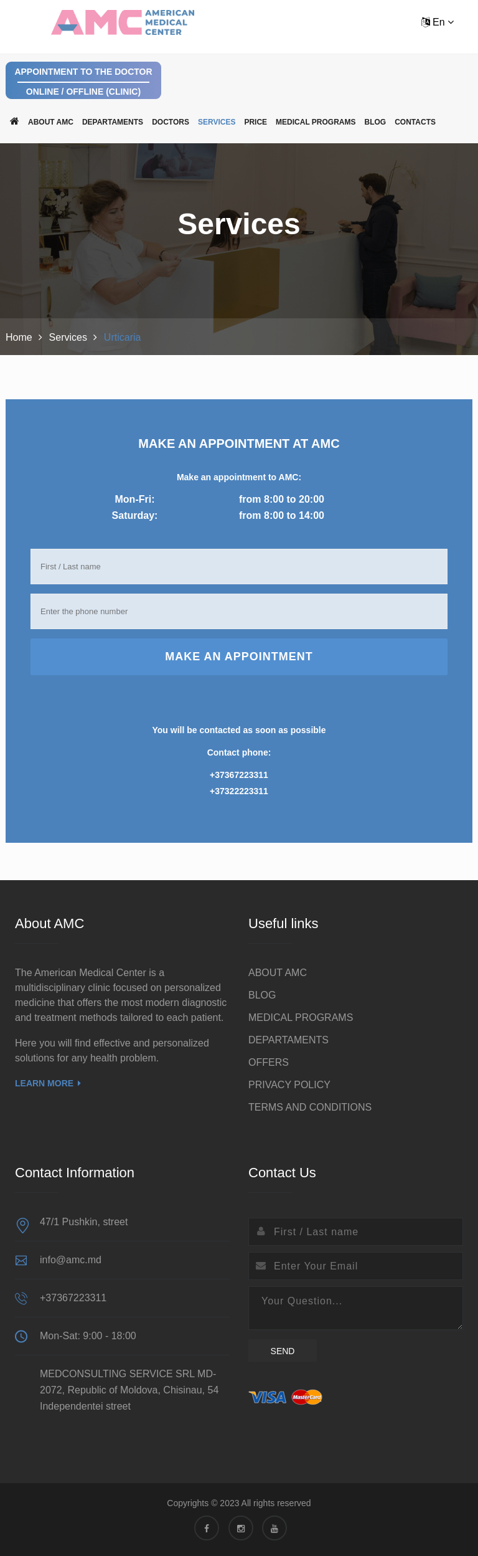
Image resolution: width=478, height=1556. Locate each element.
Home (19, 337)
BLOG (376, 122)
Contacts (415, 122)
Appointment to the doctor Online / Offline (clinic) (83, 82)
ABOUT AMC (50, 122)
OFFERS (268, 1062)
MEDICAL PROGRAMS (315, 122)
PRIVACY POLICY (289, 1084)
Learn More (48, 1083)
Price (255, 122)
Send (283, 1351)
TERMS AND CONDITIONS (310, 1107)
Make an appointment (239, 656)
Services (216, 122)
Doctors (170, 122)
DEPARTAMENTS (112, 122)
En (437, 22)
